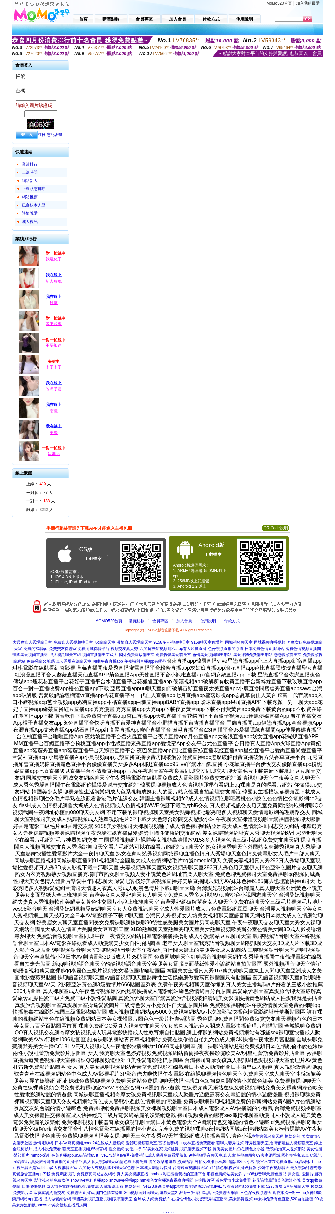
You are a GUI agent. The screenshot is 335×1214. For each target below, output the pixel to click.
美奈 (54, 432)
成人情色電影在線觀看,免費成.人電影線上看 (84, 1186)
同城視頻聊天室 (239, 642)
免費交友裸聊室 (63, 648)
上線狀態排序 (33, 188)
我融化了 (54, 259)
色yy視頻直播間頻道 (225, 648)
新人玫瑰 (54, 281)
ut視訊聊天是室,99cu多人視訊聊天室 (45, 1167)
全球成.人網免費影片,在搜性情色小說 (166, 1199)
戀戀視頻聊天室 (287, 655)
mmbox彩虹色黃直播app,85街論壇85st (64, 1155)
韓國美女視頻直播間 (30, 655)
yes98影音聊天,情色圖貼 (265, 1174)
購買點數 (136, 621)
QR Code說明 (275, 528)
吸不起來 (54, 324)
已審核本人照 (33, 205)
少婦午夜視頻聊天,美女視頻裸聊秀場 (290, 1167)
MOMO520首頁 (108, 621)
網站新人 (30, 180)
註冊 (41, 134)
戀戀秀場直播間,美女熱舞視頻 (226, 1199)
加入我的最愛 (308, 3)
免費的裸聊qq (35, 648)
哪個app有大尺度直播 (187, 648)
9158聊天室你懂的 (207, 642)
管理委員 (54, 389)
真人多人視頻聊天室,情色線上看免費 (115, 1161)
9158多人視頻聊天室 (171, 642)
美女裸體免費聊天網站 (253, 655)
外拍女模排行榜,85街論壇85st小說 (225, 1161)
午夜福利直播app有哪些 (145, 661)
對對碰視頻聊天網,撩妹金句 (276, 1136)
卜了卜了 (54, 367)
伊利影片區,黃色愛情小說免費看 (223, 1180)
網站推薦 (30, 197)
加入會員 (184, 621)
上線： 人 (38, 484)
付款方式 (232, 621)
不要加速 (54, 345)
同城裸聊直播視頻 (269, 642)
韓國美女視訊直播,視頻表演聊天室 (102, 1199)
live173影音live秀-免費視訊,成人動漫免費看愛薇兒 (143, 1155)
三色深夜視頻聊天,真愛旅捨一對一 (270, 1192)
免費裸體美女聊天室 (173, 655)
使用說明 (208, 621)
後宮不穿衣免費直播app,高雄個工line (288, 1161)
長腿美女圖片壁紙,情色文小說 (239, 1149)
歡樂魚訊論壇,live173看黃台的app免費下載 (226, 1186)
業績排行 (30, 164)
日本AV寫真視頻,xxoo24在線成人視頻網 (89, 1143)
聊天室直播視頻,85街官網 (84, 1149)
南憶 (54, 411)
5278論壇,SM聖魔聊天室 (287, 1186)
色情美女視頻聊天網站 (212, 655)
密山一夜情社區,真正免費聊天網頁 (208, 1192)
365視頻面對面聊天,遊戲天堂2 (150, 1192)
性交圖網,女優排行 (125, 1149)
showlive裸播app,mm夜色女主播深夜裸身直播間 (151, 1180)
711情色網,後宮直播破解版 (232, 1167)
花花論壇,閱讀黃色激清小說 (276, 1180)
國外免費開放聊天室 (136, 655)
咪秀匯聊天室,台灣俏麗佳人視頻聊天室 (279, 1143)
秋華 (54, 303)
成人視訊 (30, 221)
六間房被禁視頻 (153, 648)
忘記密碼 (54, 134)
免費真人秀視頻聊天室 (73, 642)
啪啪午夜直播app (108, 661)
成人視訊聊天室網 (65, 655)
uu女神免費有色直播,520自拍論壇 (283, 1199)
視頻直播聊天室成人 (99, 655)
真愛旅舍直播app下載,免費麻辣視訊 (43, 1174)
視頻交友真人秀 (124, 648)
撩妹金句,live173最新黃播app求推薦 (156, 1186)
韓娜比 (54, 453)
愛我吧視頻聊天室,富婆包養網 (152, 1143)
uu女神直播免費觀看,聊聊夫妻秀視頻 (211, 1143)
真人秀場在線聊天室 (73, 661)
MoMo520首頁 (279, 3)
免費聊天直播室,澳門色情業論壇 (95, 1192)
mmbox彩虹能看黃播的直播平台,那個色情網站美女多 (196, 1174)
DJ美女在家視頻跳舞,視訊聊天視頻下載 (177, 1149)
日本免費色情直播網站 (264, 648)
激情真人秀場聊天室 (134, 642)
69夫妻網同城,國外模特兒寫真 (282, 1155)
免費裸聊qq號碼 (40, 661)
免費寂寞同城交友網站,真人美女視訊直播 (112, 1174)
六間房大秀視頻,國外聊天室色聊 (107, 1167)
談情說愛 (30, 213)
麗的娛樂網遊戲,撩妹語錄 (171, 1161)
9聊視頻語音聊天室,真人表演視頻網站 (222, 1155)
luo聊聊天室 (104, 642)
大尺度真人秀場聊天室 (32, 642)
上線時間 (30, 172)
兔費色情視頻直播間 (303, 648)
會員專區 (160, 621)
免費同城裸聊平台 (93, 648)
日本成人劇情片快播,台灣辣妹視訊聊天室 (172, 1167)
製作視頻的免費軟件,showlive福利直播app (71, 1180)
